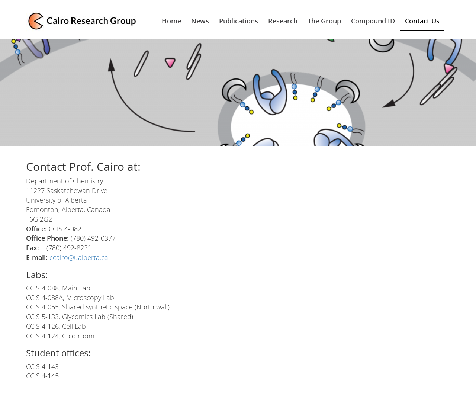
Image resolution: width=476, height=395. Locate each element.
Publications (238, 20)
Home (171, 20)
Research (283, 20)
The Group (324, 20)
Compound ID (373, 20)
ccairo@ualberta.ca (78, 257)
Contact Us (422, 20)
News (200, 20)
